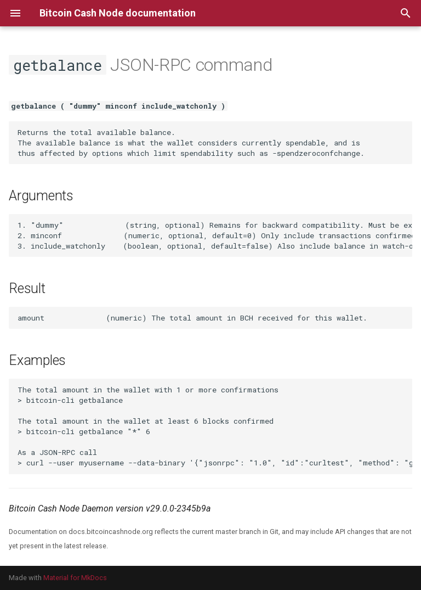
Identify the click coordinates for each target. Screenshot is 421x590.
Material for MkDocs (75, 578)
